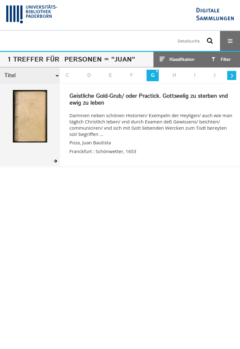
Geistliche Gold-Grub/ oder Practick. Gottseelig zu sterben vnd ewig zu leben (148, 100)
